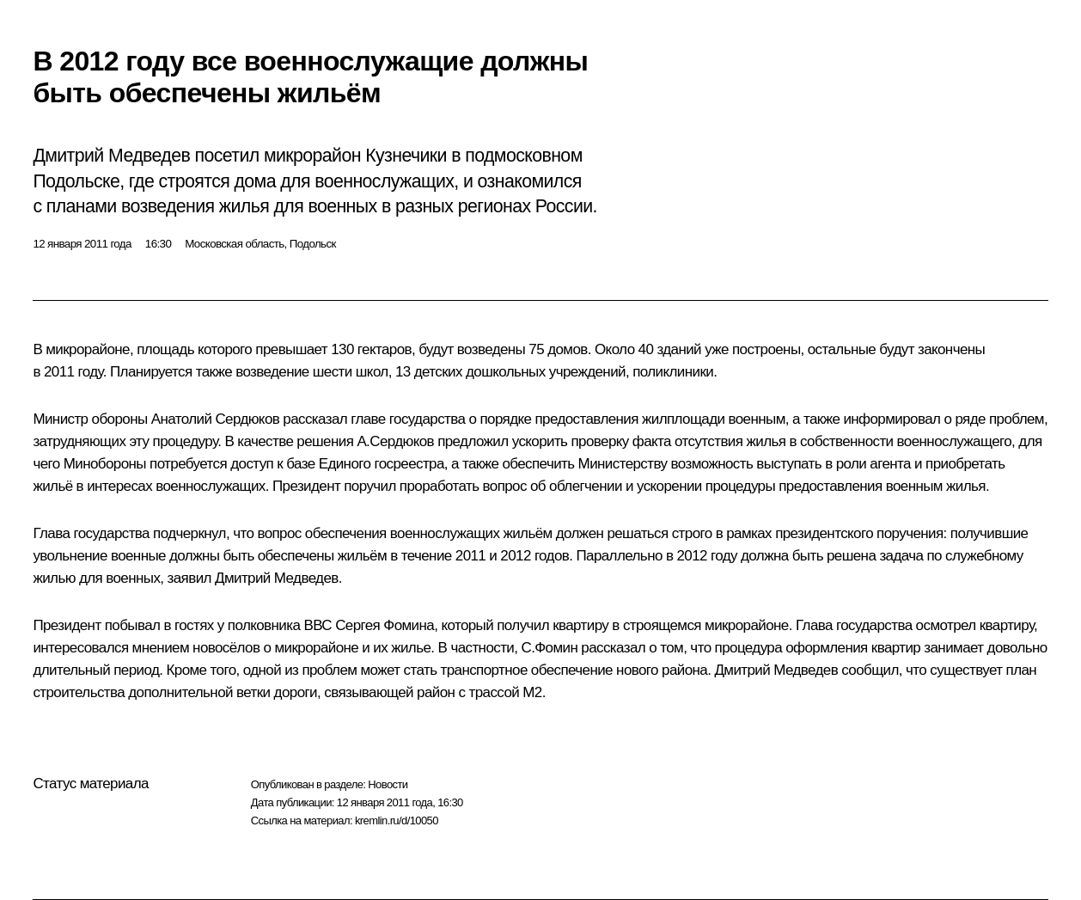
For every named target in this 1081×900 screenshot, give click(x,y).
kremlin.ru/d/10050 (396, 820)
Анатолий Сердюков (215, 419)
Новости (387, 784)
